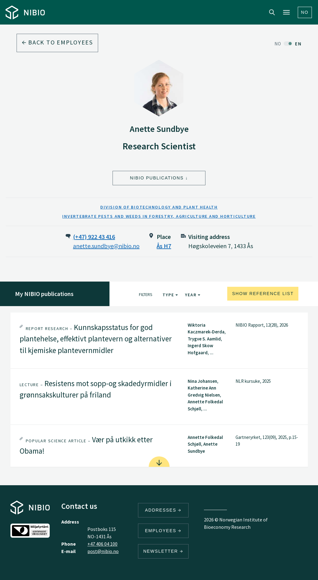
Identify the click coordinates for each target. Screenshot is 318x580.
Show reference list (263, 293)
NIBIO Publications (157, 177)
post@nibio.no (103, 551)
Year (192, 295)
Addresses (163, 510)
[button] (159, 340)
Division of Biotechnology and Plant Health (159, 207)
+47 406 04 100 (102, 544)
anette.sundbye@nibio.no (106, 246)
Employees (163, 530)
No (305, 12)
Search (272, 12)
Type (170, 295)
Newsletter (163, 551)
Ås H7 (164, 246)
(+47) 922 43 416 (94, 236)
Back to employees (57, 42)
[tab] (159, 340)
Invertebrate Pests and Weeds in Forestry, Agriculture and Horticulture (159, 216)
